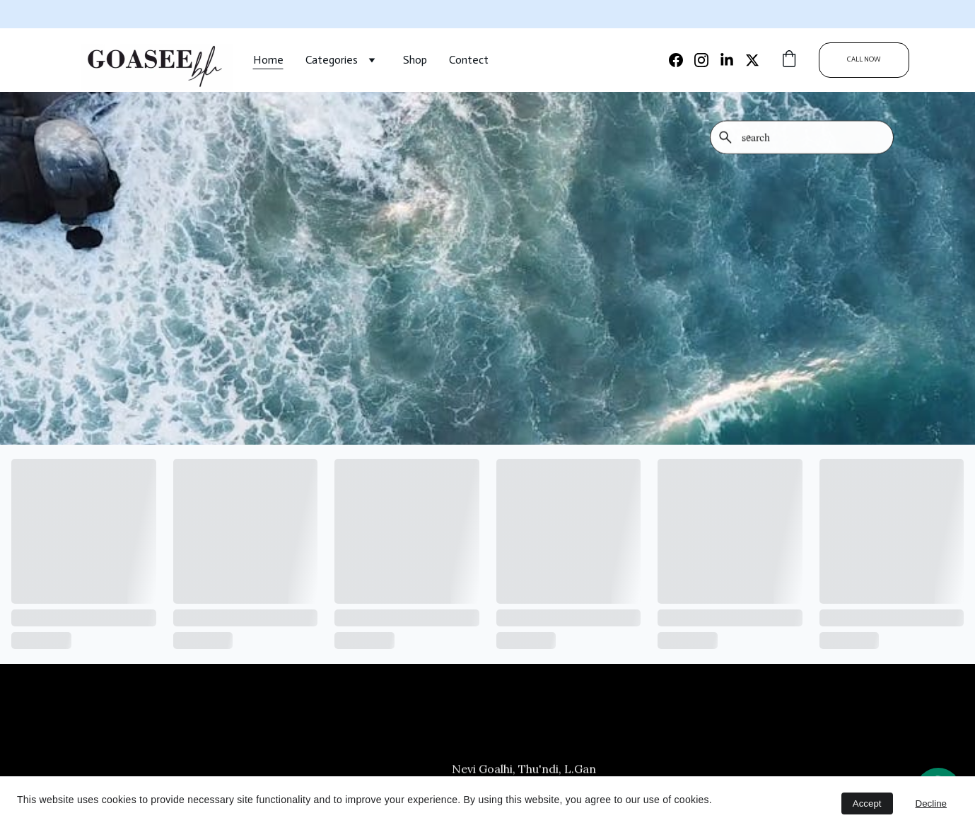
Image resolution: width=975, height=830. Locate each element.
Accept (867, 803)
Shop (415, 59)
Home (268, 59)
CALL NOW (864, 59)
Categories (331, 59)
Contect (469, 59)
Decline (931, 803)
